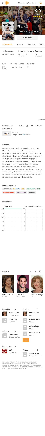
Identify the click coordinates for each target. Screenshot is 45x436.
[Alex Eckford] (36, 353)
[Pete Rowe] (14, 334)
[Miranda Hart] (9, 287)
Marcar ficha (27, 38)
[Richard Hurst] (36, 333)
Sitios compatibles (21, 125)
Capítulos (31, 44)
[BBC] (14, 350)
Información (7, 44)
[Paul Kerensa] (36, 319)
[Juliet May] (14, 319)
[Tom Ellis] (24, 287)
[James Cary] (36, 326)
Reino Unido (4, 68)
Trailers (20, 44)
